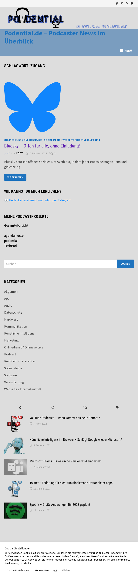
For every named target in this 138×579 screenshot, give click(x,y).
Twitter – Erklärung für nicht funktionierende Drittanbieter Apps (71, 483)
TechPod (10, 246)
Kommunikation (15, 326)
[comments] (85, 407)
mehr (56, 570)
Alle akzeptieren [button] (42, 570)
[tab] (20, 407)
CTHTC (19, 153)
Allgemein (11, 291)
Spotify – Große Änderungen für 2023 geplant (60, 504)
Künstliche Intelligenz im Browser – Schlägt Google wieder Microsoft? (76, 440)
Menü (126, 50)
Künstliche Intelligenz (19, 333)
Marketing (11, 340)
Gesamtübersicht (16, 225)
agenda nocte (14, 235)
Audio (8, 305)
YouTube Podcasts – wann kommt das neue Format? (65, 418)
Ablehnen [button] (66, 570)
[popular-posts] (20, 407)
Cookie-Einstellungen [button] (18, 570)
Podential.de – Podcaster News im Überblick (54, 37)
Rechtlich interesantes (20, 361)
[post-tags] (117, 407)
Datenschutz (13, 312)
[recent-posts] (53, 407)
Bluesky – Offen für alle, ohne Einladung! (42, 146)
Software (10, 375)
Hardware (11, 319)
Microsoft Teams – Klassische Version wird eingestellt (65, 461)
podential (11, 240)
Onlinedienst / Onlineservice (23, 140)
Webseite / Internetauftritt (81, 140)
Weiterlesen (15, 177)
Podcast (10, 354)
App (6, 298)
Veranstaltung (14, 382)
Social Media (52, 140)
